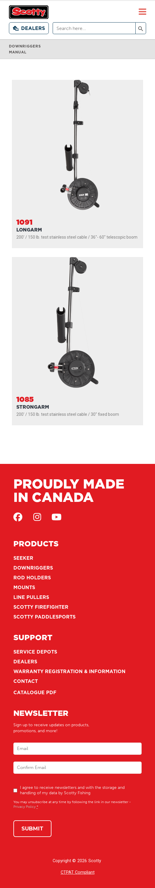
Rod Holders (32, 578)
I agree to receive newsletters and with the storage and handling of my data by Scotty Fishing (72, 790)
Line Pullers (31, 597)
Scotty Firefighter (40, 607)
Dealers (29, 28)
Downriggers (33, 568)
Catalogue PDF (35, 692)
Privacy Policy (24, 807)
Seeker (23, 558)
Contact (25, 681)
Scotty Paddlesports (44, 617)
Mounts (24, 587)
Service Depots (35, 652)
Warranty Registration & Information (69, 671)
